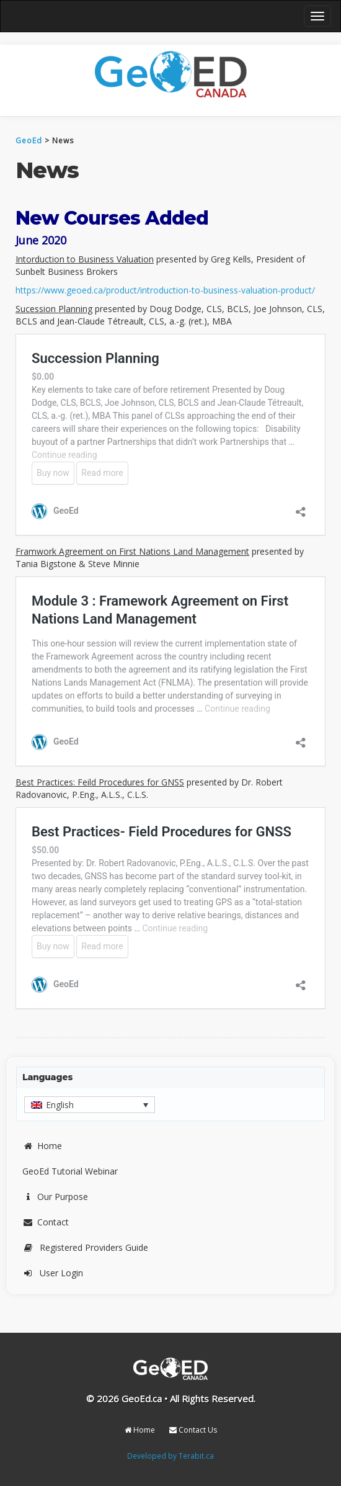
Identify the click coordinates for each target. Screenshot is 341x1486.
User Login (52, 1273)
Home (42, 1146)
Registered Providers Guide (85, 1247)
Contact (45, 1222)
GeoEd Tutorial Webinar (70, 1171)
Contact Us (193, 1430)
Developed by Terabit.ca (170, 1456)
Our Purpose (55, 1196)
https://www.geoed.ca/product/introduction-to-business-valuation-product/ (165, 290)
